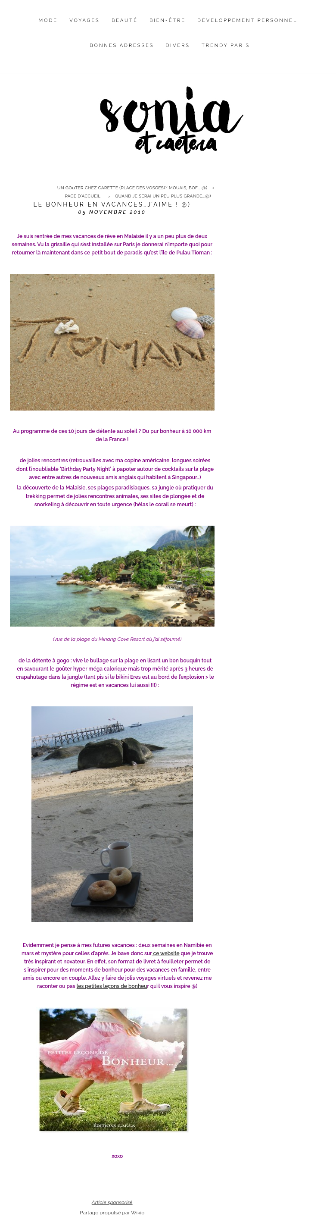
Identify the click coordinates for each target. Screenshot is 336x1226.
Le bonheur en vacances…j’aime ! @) (112, 204)
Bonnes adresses (122, 45)
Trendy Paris (226, 45)
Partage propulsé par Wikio (112, 1213)
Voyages (84, 20)
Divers (178, 45)
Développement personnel (247, 20)
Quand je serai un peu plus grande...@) (163, 196)
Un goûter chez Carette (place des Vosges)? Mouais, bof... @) (132, 188)
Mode (48, 20)
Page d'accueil (83, 196)
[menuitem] (48, 27)
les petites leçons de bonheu (112, 986)
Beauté (125, 20)
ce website (166, 953)
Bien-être (167, 20)
